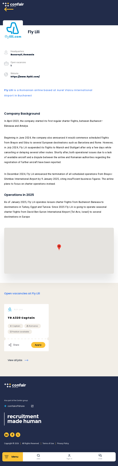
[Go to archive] (8, 9)
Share (13, 344)
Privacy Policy (63, 443)
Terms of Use (48, 443)
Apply (38, 345)
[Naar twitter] (18, 434)
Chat (100, 459)
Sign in (69, 459)
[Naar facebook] (12, 434)
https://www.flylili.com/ (25, 76)
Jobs (38, 459)
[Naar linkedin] (6, 434)
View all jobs (15, 360)
